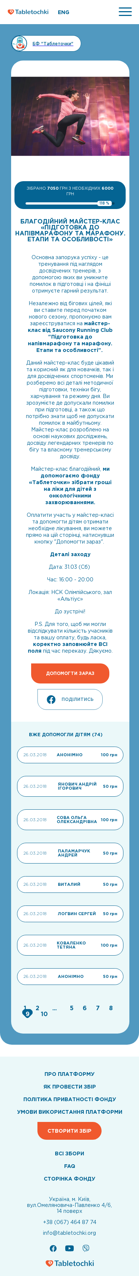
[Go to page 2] (38, 1008)
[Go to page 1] (26, 1008)
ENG (63, 12)
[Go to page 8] (110, 1008)
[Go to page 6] (85, 1008)
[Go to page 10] (44, 1014)
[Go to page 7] (98, 1008)
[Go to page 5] (72, 1008)
